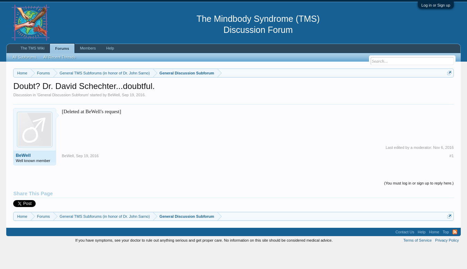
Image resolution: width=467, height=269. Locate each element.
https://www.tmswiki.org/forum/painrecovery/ (330, 89)
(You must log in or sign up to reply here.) (419, 204)
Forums (62, 48)
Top (446, 253)
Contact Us (404, 253)
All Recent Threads (59, 57)
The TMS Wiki (32, 48)
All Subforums (24, 57)
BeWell (114, 116)
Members (88, 48)
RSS (454, 252)
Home (434, 253)
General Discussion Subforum (62, 116)
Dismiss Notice (448, 89)
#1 (451, 176)
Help (110, 48)
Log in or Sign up (435, 5)
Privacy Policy (447, 261)
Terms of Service (417, 261)
